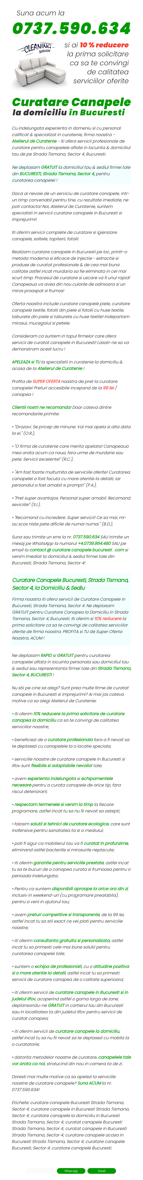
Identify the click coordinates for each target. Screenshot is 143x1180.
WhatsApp (71, 1171)
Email (102, 1171)
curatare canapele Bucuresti (81, 1148)
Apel (40, 1171)
